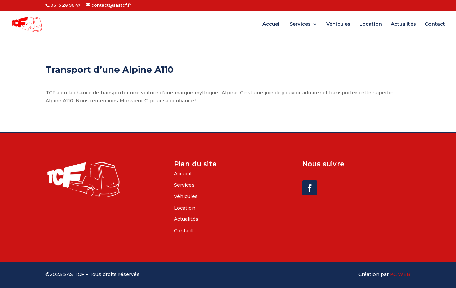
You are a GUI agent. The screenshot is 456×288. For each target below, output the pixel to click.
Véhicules (338, 24)
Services (300, 24)
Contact (435, 24)
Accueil (271, 24)
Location (370, 24)
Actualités (403, 24)
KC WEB (400, 274)
